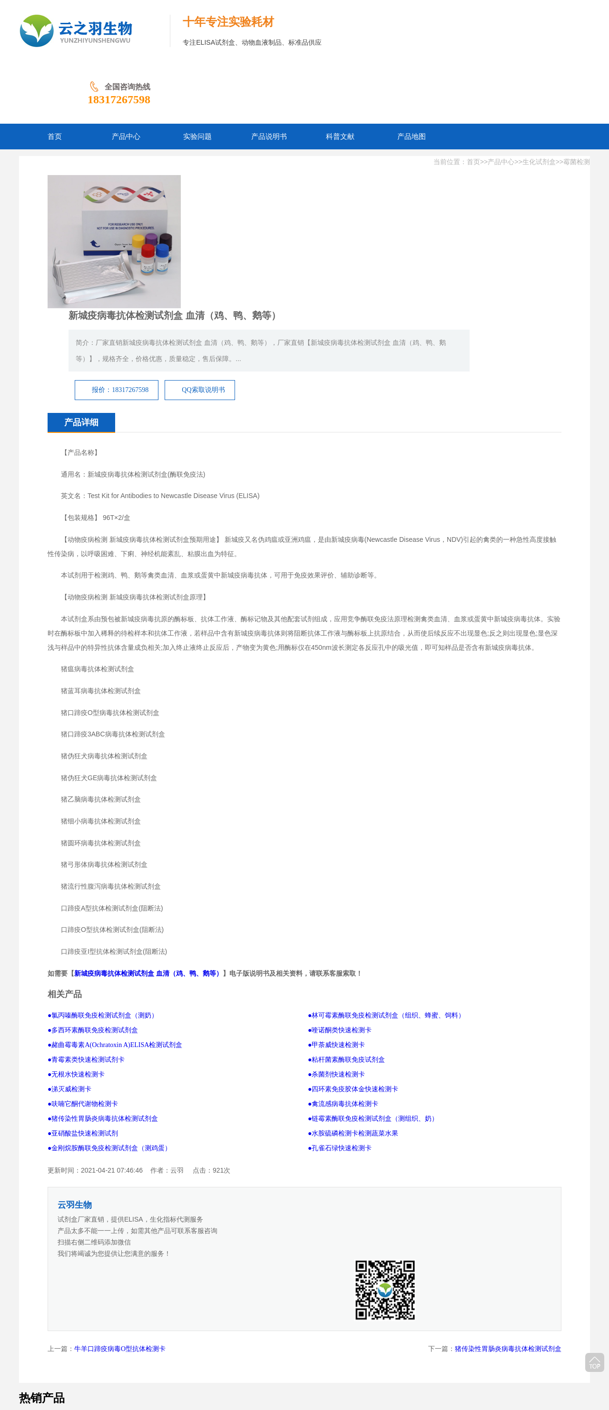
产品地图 (312, 1341)
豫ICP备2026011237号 (309, 1356)
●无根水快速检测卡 (76, 920)
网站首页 (127, 1341)
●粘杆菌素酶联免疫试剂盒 (346, 906)
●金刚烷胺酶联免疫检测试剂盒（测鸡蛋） (109, 994)
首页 (473, 100)
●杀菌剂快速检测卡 (336, 920)
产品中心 (501, 100)
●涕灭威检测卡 (69, 935)
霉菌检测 (576, 100)
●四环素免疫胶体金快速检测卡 (353, 935)
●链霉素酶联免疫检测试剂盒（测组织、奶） (373, 965)
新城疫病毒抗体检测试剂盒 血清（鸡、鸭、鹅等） (148, 819)
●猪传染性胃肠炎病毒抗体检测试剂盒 (103, 965)
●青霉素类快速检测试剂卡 (86, 906)
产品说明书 (238, 1341)
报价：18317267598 (327, 211)
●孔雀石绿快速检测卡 (340, 994)
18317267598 (547, 37)
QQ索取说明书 (410, 211)
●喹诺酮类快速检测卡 (340, 876)
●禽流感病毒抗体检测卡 (343, 950)
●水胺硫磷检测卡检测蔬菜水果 (353, 979)
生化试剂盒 (539, 100)
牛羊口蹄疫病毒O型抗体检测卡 (120, 1133)
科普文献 (277, 1341)
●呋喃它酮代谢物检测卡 (83, 950)
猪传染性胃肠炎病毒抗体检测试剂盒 (508, 1133)
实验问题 (199, 1341)
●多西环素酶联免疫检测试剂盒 (93, 876)
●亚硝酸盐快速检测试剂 (83, 979)
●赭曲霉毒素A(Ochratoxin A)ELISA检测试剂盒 (115, 891)
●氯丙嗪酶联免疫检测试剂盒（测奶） (103, 861)
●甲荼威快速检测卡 (336, 891)
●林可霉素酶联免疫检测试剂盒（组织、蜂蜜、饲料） (386, 861)
